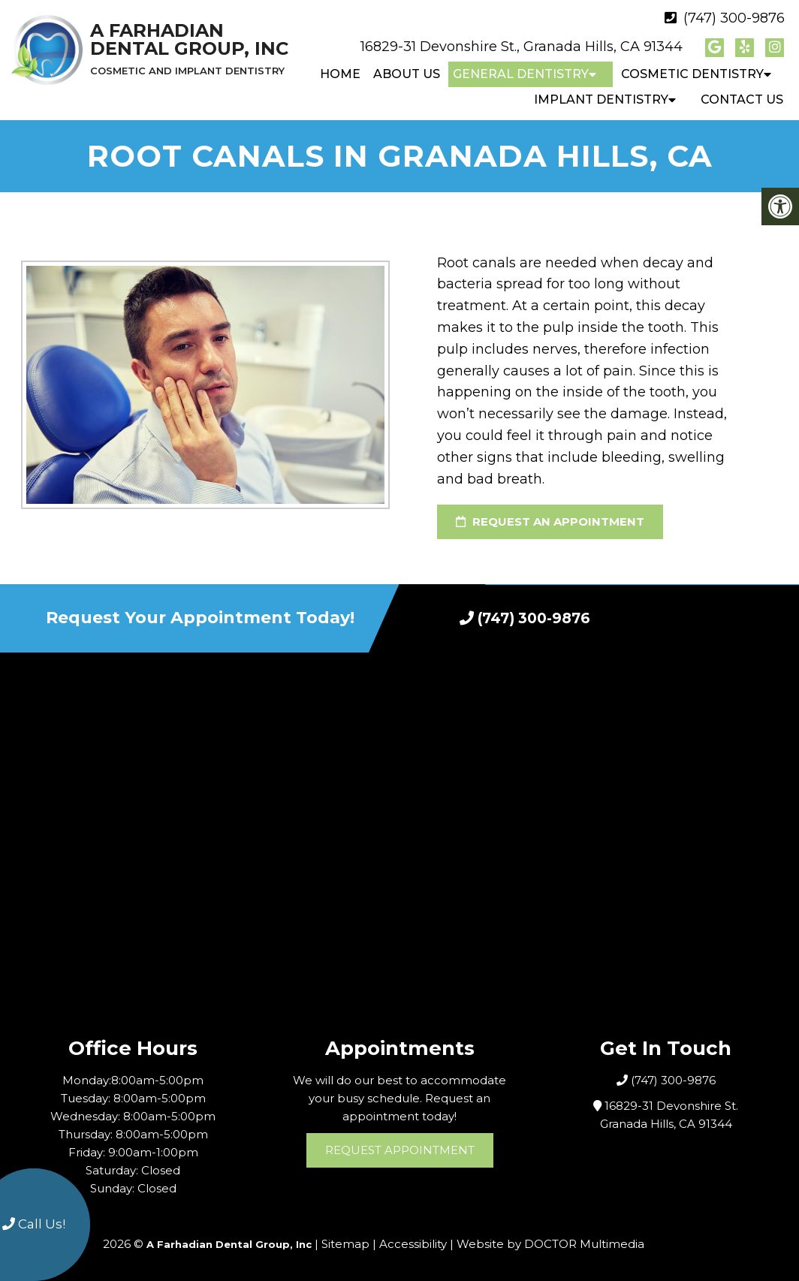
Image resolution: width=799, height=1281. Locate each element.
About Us (406, 74)
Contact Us (742, 99)
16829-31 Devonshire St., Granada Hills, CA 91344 (521, 46)
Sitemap (345, 1244)
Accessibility (413, 1244)
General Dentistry (521, 74)
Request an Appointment (550, 521)
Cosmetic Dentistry (692, 74)
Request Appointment (400, 1150)
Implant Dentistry (601, 99)
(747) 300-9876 (734, 18)
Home (340, 74)
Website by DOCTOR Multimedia (550, 1244)
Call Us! (33, 1223)
